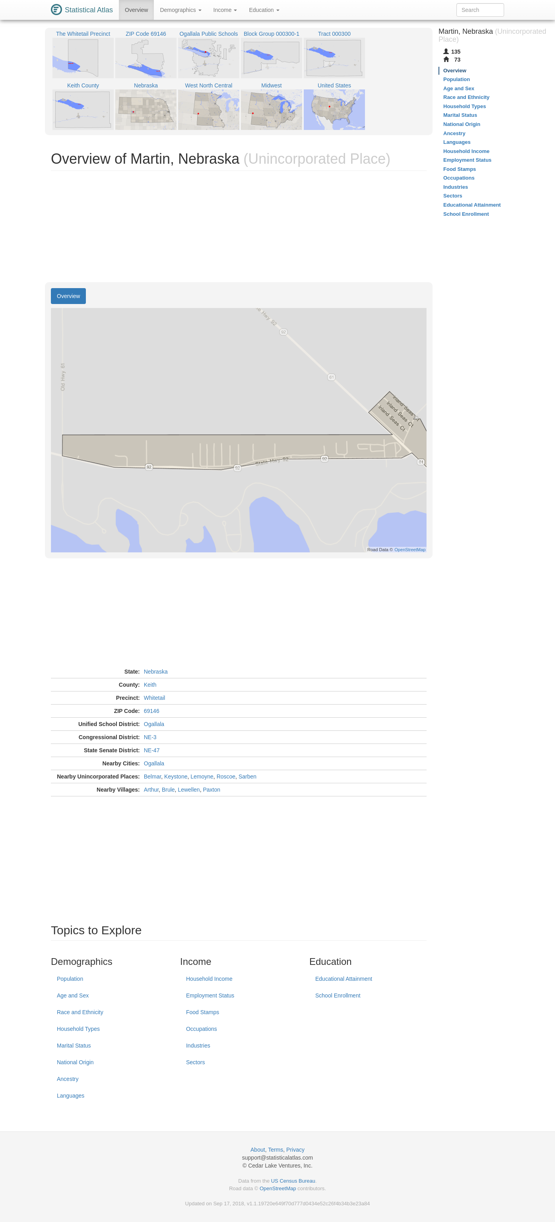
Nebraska (156, 671)
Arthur (151, 789)
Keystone (175, 776)
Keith (150, 685)
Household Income (209, 979)
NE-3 (150, 737)
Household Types (78, 1029)
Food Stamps (202, 1012)
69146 (151, 711)
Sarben (247, 776)
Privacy (295, 1149)
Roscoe (226, 776)
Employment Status (210, 995)
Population (70, 979)
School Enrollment (338, 995)
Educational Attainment (343, 979)
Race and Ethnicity (80, 1012)
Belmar (152, 776)
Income (225, 10)
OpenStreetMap (278, 1188)
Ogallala (154, 724)
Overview (136, 10)
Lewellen (189, 789)
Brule (168, 789)
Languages (70, 1095)
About (257, 1149)
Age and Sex (73, 995)
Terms (275, 1149)
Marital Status (74, 1045)
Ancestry (67, 1079)
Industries (198, 1045)
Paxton (211, 789)
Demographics (180, 10)
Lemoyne (201, 776)
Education (264, 10)
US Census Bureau (293, 1181)
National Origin (75, 1062)
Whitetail (154, 698)
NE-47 (152, 750)
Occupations (201, 1029)
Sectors (195, 1062)
